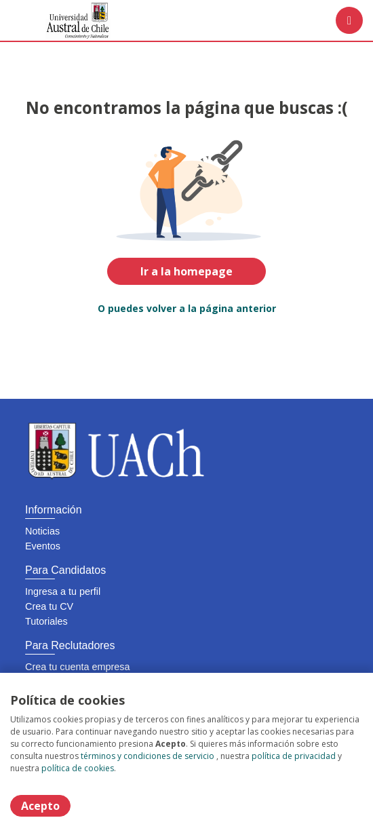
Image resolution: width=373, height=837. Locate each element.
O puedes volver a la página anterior (187, 308)
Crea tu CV (49, 606)
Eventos (42, 546)
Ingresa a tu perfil (62, 591)
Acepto (40, 805)
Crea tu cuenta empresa (77, 666)
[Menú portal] (349, 20)
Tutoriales (46, 621)
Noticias (42, 531)
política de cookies (77, 768)
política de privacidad (294, 756)
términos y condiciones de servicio (147, 756)
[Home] (58, 20)
